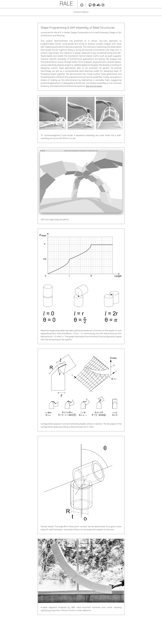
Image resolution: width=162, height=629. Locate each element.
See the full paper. (94, 86)
